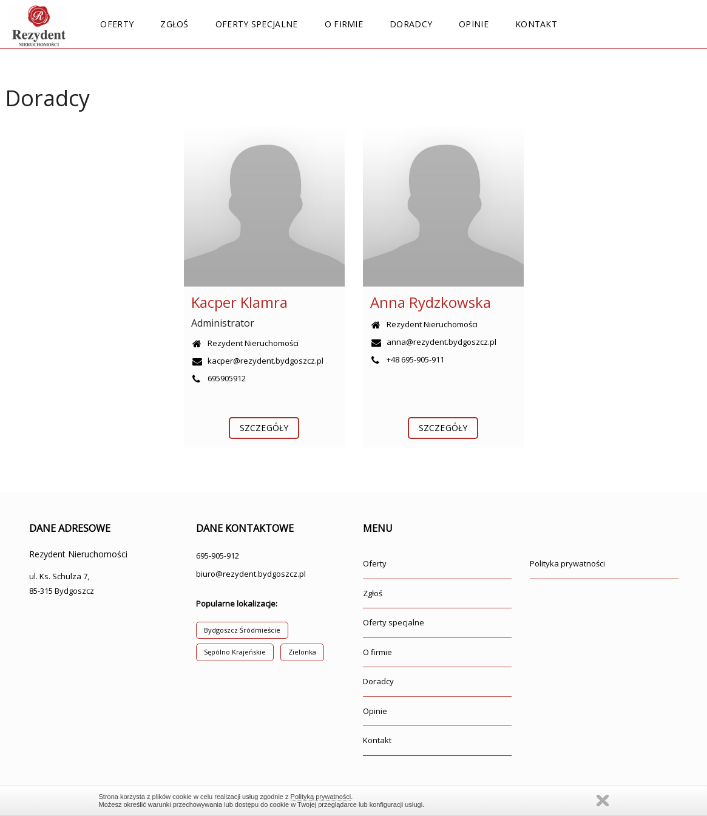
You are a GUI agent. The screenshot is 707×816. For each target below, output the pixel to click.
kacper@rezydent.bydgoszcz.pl (257, 360)
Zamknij (603, 800)
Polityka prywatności (567, 563)
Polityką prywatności (321, 796)
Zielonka (302, 651)
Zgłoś (174, 24)
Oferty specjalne (256, 24)
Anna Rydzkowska (430, 302)
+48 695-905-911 (407, 359)
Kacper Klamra (239, 302)
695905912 (218, 378)
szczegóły (264, 427)
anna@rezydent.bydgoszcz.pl (433, 341)
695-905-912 (217, 555)
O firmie (344, 24)
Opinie (474, 24)
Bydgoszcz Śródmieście (242, 629)
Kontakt (536, 24)
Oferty (117, 24)
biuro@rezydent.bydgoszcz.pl (251, 573)
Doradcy (411, 24)
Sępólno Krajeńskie (235, 651)
